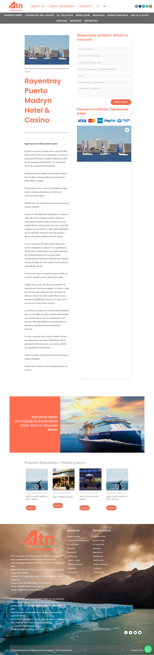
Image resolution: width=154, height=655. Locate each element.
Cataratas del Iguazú (39, 15)
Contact (85, 6)
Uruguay (76, 21)
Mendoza (99, 15)
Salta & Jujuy (140, 15)
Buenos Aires (13, 15)
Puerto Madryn (117, 15)
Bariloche (83, 15)
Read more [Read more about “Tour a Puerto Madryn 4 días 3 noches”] (112, 508)
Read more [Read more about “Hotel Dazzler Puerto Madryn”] (85, 508)
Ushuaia (61, 21)
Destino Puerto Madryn (38, 68)
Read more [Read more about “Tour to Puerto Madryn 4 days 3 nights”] (31, 508)
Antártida (91, 21)
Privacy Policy (137, 650)
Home (27, 68)
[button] (127, 130)
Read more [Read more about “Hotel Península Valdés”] (58, 505)
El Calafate (65, 15)
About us (38, 6)
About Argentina (62, 6)
